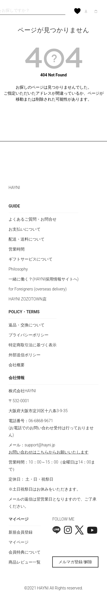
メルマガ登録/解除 (75, 562)
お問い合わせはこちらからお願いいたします (48, 452)
